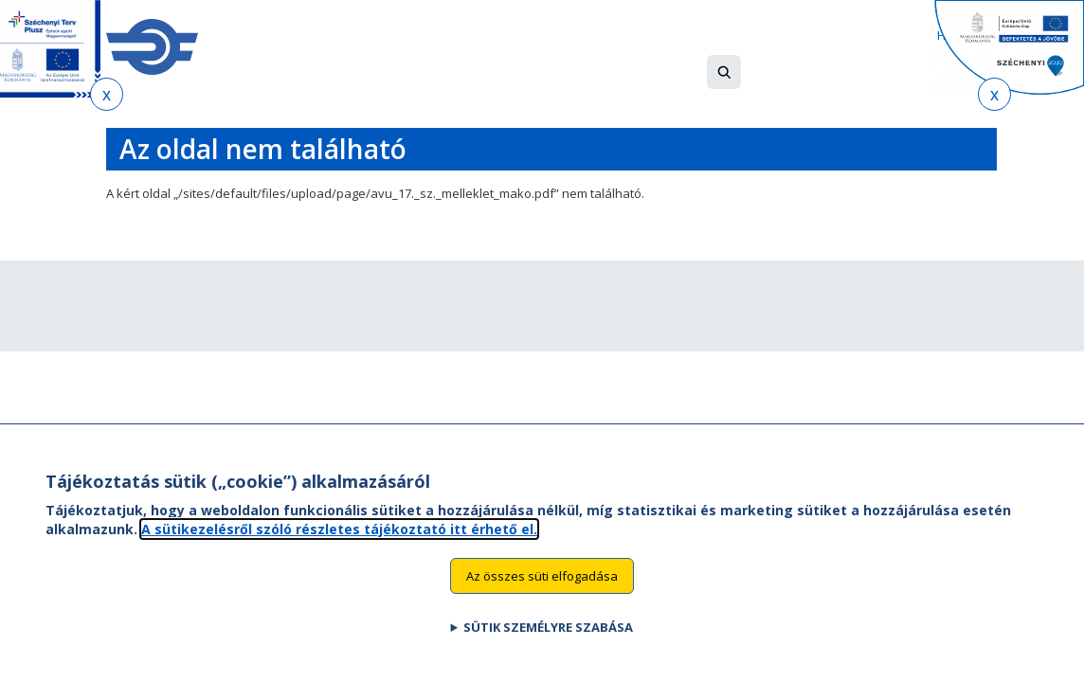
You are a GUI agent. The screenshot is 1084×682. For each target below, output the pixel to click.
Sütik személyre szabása (548, 644)
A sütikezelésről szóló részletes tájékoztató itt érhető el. (339, 545)
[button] (724, 72)
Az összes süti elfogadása (542, 592)
